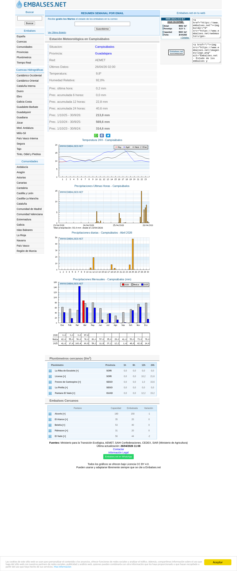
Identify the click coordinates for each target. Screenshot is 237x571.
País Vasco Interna (27, 138)
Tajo (19, 148)
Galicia (20, 224)
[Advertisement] (191, 35)
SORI (109, 370)
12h (143, 365)
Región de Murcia (27, 250)
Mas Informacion (169, 566)
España (21, 36)
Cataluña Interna (26, 85)
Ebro (19, 96)
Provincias (22, 52)
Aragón (21, 172)
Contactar (118, 449)
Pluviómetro (57, 365)
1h (125, 365)
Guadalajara (103, 53)
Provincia (110, 365)
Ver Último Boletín (57, 32)
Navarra (21, 240)
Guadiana (22, 117)
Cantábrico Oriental (28, 80)
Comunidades (24, 46)
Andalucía (22, 167)
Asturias (21, 177)
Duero (20, 91)
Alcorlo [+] (60, 414)
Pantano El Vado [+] (65, 393)
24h (153, 365)
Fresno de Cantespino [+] (68, 382)
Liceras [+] (60, 376)
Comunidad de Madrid (29, 209)
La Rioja (21, 235)
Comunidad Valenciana (30, 214)
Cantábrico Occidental (29, 75)
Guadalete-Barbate (27, 106)
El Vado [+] (60, 436)
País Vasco (23, 245)
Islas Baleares (25, 230)
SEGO (109, 382)
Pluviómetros (24, 57)
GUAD (109, 393)
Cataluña (22, 203)
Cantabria (22, 188)
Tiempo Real (24, 62)
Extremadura (24, 219)
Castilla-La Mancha (27, 198)
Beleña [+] (60, 425)
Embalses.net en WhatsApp (118, 456)
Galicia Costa (24, 101)
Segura (21, 143)
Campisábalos (104, 46)
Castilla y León (25, 193)
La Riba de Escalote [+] (67, 370)
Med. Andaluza (25, 127)
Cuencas (22, 41)
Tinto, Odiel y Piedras (29, 154)
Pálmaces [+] (61, 430)
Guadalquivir (24, 112)
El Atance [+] (61, 419)
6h (134, 365)
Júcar (20, 122)
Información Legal (118, 452)
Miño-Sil (21, 133)
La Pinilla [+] (61, 387)
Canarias (22, 182)
